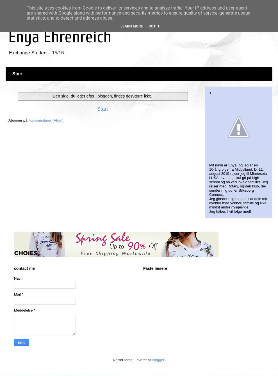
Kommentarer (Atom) (46, 120)
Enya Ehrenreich (59, 37)
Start (17, 73)
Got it (154, 26)
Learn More (131, 26)
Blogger (158, 360)
